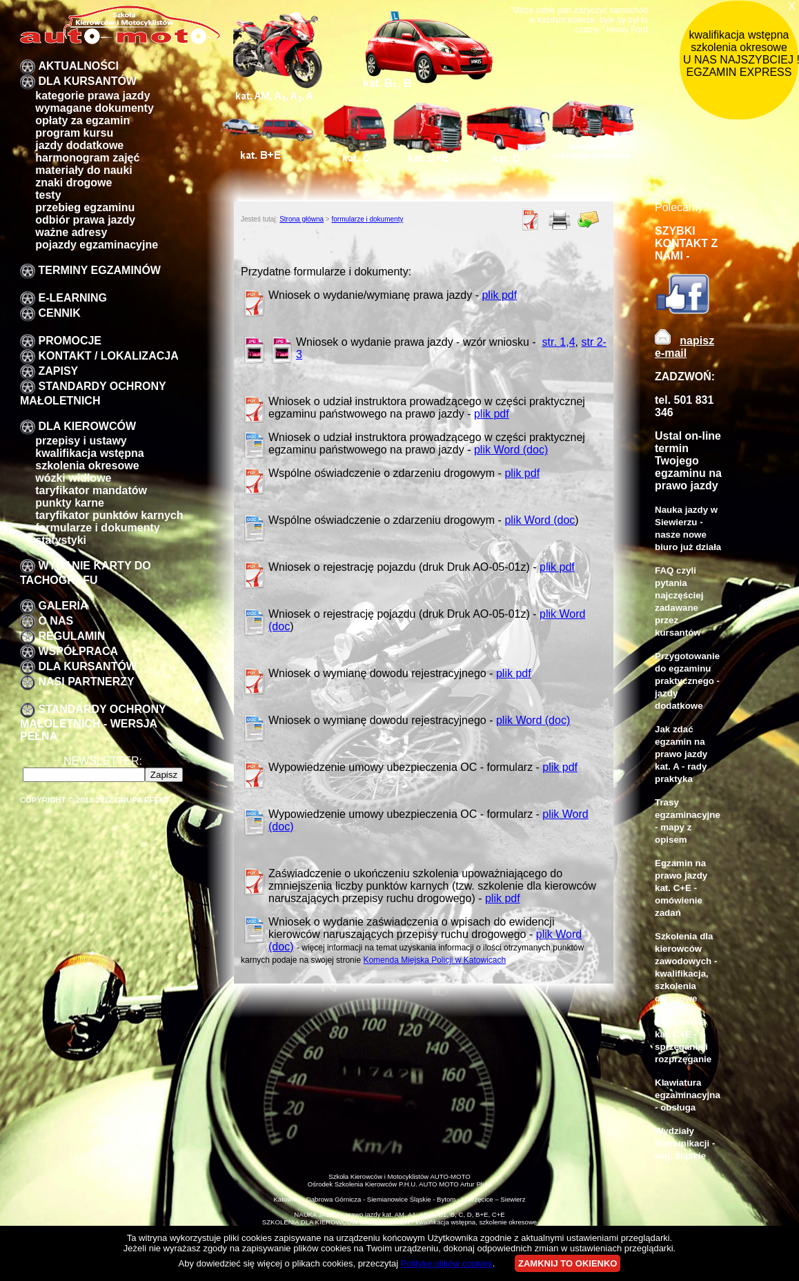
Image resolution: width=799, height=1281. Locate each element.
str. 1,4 (558, 342)
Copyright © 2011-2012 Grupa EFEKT (95, 800)
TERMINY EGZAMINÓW (99, 270)
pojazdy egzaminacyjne (96, 245)
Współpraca (78, 651)
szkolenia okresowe (87, 465)
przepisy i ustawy (81, 441)
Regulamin (71, 636)
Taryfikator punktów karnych (109, 515)
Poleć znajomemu (589, 219)
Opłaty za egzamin (82, 120)
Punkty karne (69, 503)
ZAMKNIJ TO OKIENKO (568, 1263)
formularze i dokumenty (97, 528)
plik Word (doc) (511, 450)
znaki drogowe (73, 182)
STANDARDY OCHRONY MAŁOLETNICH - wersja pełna (93, 722)
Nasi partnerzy (86, 681)
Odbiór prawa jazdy (85, 220)
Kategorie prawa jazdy (92, 95)
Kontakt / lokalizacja (108, 356)
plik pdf (499, 295)
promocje (69, 340)
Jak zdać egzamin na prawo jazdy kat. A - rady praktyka (681, 754)
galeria (63, 606)
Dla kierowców (87, 426)
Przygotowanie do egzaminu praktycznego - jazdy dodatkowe (687, 681)
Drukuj (560, 219)
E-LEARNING (72, 298)
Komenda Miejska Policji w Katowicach (434, 960)
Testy (48, 195)
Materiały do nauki (83, 170)
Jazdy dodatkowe (79, 145)
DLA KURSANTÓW (87, 81)
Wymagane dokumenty (94, 108)
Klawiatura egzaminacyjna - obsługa (687, 1095)
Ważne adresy (71, 232)
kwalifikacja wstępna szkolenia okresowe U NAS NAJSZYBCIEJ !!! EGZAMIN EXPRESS (740, 53)
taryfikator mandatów (91, 490)
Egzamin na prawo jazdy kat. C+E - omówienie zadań (681, 888)
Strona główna (301, 219)
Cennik (59, 313)
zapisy (58, 371)
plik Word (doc (539, 520)
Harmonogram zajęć (87, 158)
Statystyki (60, 540)
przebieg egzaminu (85, 207)
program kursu (74, 133)
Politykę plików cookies (447, 1263)
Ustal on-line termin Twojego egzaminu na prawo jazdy (688, 460)
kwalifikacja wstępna (89, 453)
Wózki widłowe (73, 478)
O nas (55, 621)
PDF (531, 219)
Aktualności (78, 66)
